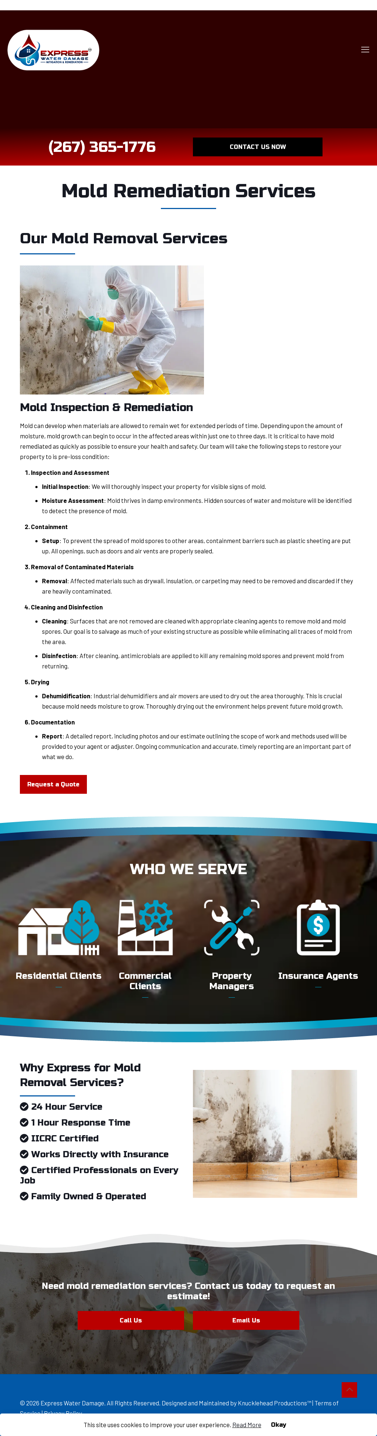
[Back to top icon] (349, 1390)
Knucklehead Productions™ (274, 1403)
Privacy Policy (63, 1413)
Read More (246, 1424)
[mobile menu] (365, 49)
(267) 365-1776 (102, 147)
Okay (278, 1424)
